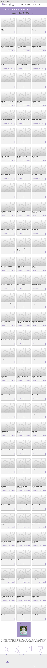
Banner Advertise (35, 656)
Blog (39, 4)
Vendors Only (21, 657)
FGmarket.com (21, 666)
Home (22, 4)
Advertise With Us (3, 1)
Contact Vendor (11, 32)
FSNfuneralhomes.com (27, 666)
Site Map (7, 658)
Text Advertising (35, 657)
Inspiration (34, 4)
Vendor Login (8, 1)
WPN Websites (35, 658)
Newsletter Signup (30, 1)
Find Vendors (27, 4)
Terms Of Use (21, 658)
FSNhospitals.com (34, 666)
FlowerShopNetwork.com (29, 665)
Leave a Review (4, 31)
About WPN (8, 656)
